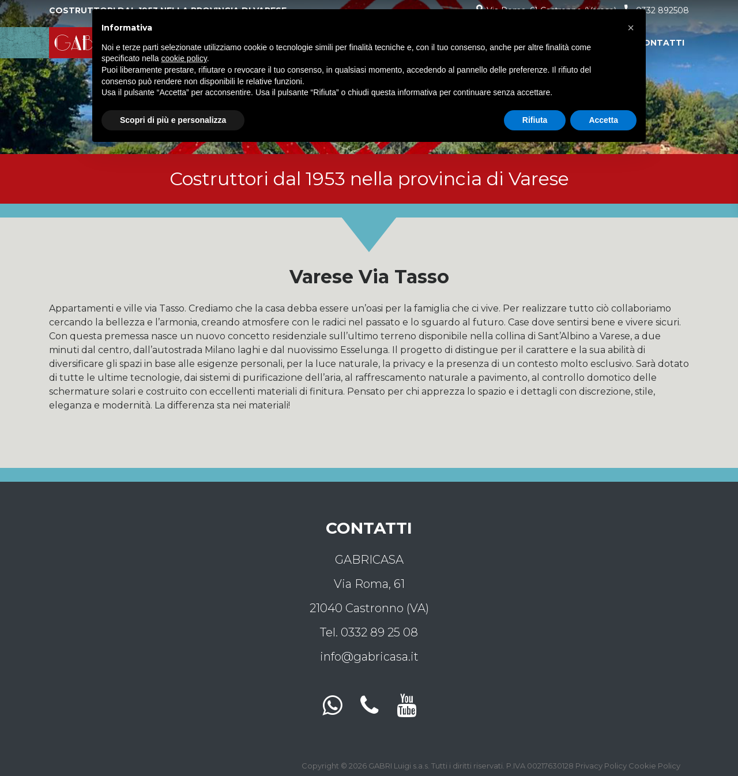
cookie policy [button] (184, 58)
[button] (631, 27)
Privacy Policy (601, 765)
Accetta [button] (603, 120)
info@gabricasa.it (369, 656)
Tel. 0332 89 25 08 (369, 632)
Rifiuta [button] (535, 120)
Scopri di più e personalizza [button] (173, 120)
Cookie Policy (654, 765)
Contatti (660, 43)
